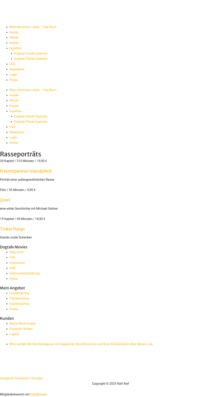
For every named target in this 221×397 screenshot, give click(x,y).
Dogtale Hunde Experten (31, 53)
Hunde (13, 32)
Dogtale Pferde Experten (31, 59)
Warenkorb (16, 69)
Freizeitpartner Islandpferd (25, 171)
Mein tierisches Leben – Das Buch (32, 27)
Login (13, 74)
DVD (12, 64)
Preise (13, 80)
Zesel (5, 200)
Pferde (13, 37)
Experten (15, 48)
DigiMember (38, 394)
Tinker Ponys (12, 229)
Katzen (14, 43)
